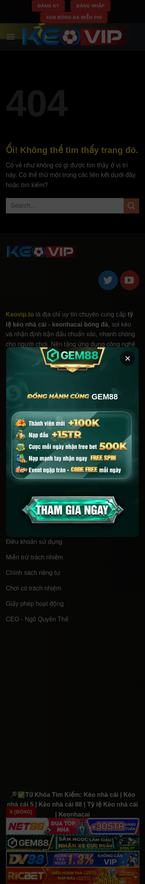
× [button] (127, 358)
